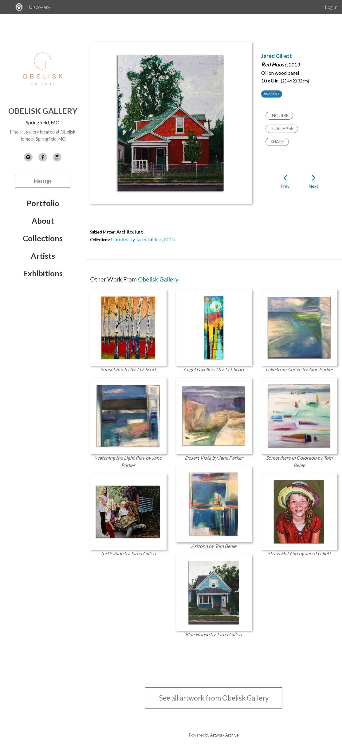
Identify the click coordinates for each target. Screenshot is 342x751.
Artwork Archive (224, 735)
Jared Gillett (276, 56)
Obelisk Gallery (42, 110)
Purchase (281, 128)
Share (277, 141)
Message (43, 181)
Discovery (39, 7)
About (43, 220)
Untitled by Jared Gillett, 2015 (143, 239)
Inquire (279, 115)
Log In (331, 7)
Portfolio (42, 203)
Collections (43, 238)
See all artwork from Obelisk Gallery (214, 698)
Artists (43, 255)
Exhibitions (43, 273)
